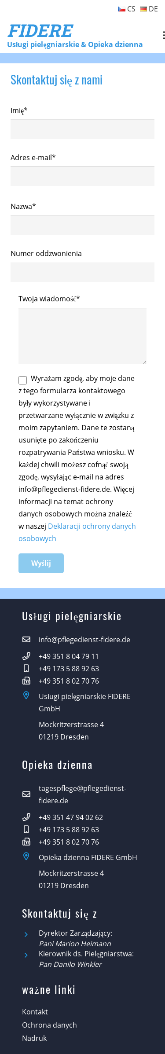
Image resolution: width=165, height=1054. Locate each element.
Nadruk (34, 1038)
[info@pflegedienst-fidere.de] (30, 639)
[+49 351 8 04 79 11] (30, 656)
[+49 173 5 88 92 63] (30, 668)
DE (149, 9)
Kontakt (35, 1012)
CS (127, 9)
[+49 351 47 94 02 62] (30, 817)
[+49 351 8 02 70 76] (30, 681)
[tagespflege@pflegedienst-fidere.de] (30, 794)
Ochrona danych (49, 1025)
